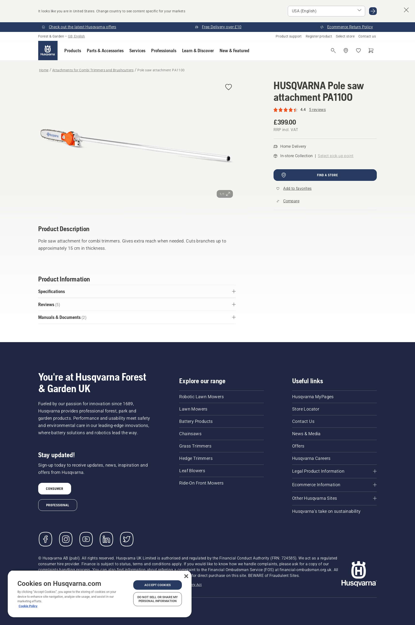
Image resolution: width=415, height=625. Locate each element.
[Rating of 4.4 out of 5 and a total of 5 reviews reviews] (325, 110)
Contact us (367, 36)
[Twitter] (126, 539)
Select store (345, 36)
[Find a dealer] (346, 50)
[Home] (48, 50)
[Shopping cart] (371, 50)
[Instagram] (66, 539)
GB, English (76, 36)
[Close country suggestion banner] (406, 10)
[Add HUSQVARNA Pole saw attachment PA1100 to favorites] (228, 87)
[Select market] (326, 11)
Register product (319, 36)
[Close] (186, 576)
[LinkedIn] (106, 539)
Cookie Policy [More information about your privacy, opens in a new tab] (28, 606)
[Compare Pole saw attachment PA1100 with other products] (288, 201)
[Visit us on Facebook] (45, 539)
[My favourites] (358, 50)
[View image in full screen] (137, 145)
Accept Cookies (157, 585)
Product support (289, 36)
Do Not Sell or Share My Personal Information (157, 599)
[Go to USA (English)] (373, 11)
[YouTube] (86, 539)
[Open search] (333, 50)
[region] (100, 593)
